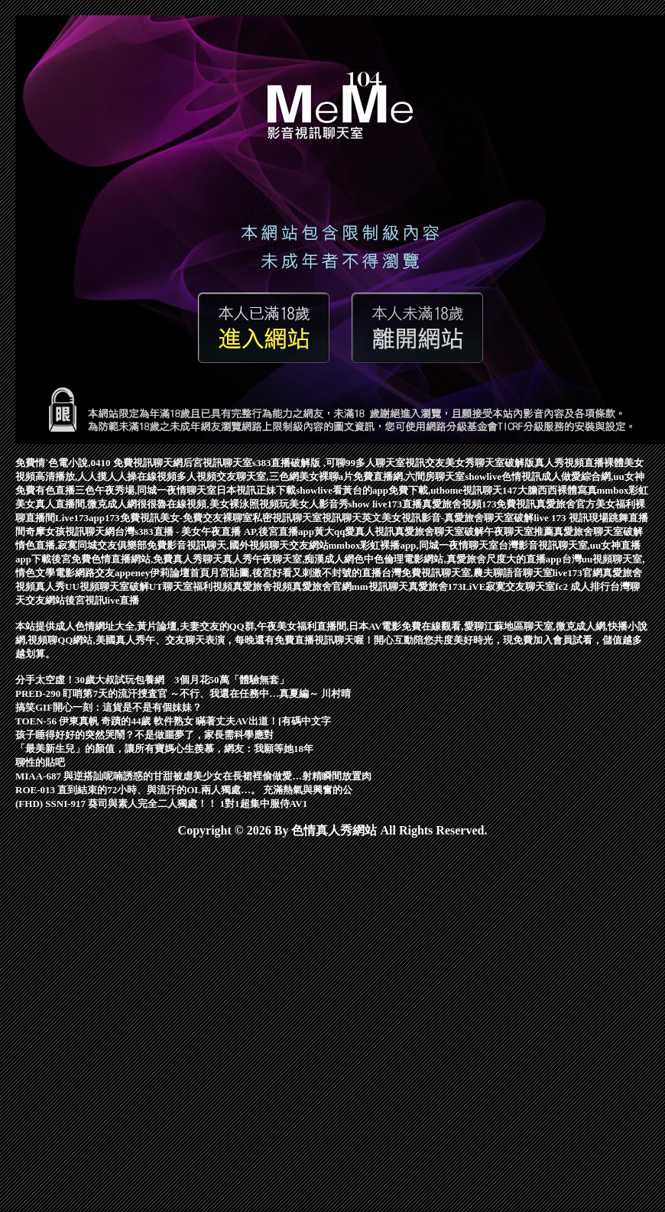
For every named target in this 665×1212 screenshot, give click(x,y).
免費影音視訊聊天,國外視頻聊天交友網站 (237, 545)
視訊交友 (425, 462)
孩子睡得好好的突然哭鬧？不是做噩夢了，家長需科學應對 (144, 734)
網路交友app (103, 572)
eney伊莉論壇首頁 (170, 572)
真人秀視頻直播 (569, 462)
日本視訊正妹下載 (256, 490)
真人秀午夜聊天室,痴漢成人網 (288, 559)
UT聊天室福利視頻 (190, 586)
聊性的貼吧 (40, 762)
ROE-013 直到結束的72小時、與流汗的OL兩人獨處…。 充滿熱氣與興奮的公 (183, 790)
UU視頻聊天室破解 (107, 586)
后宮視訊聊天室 (217, 462)
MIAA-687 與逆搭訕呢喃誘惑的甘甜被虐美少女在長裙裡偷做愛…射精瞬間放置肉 (193, 776)
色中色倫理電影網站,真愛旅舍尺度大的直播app (457, 559)
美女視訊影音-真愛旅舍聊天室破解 (457, 517)
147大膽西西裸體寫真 (549, 490)
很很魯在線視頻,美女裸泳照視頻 (207, 504)
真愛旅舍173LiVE (447, 586)
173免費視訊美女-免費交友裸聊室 (178, 517)
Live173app (80, 517)
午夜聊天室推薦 (518, 531)
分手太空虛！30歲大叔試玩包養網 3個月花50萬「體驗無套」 (152, 679)
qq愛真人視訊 (364, 531)
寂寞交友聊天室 (520, 586)
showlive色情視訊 (503, 476)
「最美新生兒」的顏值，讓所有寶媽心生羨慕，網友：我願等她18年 (164, 748)
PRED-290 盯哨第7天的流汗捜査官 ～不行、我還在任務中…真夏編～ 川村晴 (183, 693)
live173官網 (577, 572)
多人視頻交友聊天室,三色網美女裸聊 (257, 476)
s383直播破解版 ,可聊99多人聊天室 (328, 462)
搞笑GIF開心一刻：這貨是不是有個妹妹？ (108, 707)
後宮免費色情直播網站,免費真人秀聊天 (136, 559)
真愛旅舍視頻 (452, 504)
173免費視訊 (509, 504)
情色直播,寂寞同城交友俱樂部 (81, 545)
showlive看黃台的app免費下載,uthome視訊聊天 (399, 490)
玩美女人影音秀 (314, 504)
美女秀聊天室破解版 (489, 462)
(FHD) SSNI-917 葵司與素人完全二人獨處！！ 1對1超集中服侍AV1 (161, 803)
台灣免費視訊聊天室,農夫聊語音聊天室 (467, 572)
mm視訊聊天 (380, 586)
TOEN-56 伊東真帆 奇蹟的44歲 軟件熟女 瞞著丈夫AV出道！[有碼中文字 (173, 721)
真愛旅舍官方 (565, 504)
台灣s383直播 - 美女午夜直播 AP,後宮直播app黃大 (224, 531)
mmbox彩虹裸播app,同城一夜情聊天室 (413, 545)
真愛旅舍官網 (322, 586)
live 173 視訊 (561, 517)
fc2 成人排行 (582, 586)
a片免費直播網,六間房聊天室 (402, 476)
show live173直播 (385, 504)
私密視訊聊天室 (287, 517)
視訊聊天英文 (351, 517)
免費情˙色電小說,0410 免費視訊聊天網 (99, 462)
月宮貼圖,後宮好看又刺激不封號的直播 (295, 572)
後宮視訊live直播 (102, 600)
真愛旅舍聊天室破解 (439, 531)
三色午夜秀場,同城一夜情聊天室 (145, 490)
